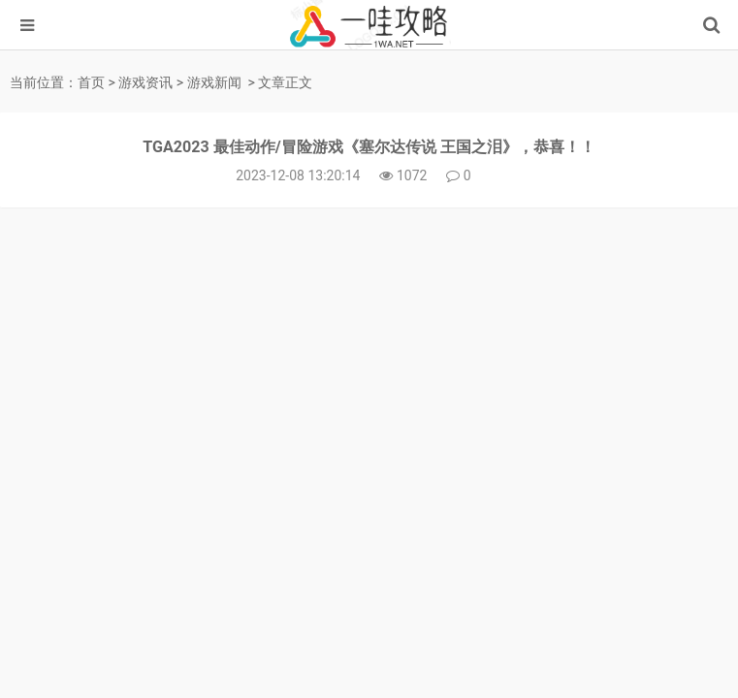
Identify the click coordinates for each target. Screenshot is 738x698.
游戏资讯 (145, 82)
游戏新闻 (214, 82)
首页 (91, 82)
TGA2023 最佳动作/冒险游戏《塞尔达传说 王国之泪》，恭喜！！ (368, 147)
